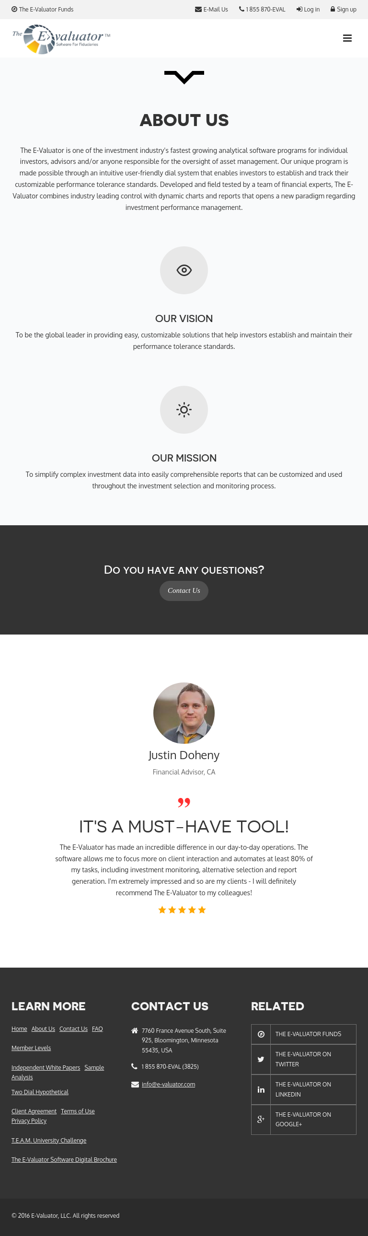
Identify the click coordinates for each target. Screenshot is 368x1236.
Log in (308, 9)
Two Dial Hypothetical (40, 1092)
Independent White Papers (46, 1067)
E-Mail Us (211, 9)
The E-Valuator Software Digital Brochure (64, 1159)
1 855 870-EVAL (262, 9)
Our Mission (184, 458)
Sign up (343, 9)
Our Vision (184, 319)
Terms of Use (77, 1111)
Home (19, 1028)
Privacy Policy (29, 1120)
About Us (43, 1028)
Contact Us (184, 590)
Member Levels (31, 1047)
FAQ (97, 1028)
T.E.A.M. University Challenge (49, 1140)
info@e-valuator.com (168, 1084)
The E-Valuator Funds (42, 9)
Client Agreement (34, 1111)
